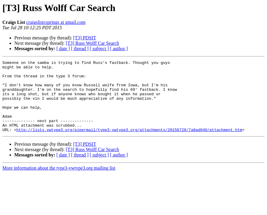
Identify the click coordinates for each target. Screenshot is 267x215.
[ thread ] (80, 48)
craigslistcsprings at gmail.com (56, 22)
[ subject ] (99, 48)
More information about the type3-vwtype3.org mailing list (58, 182)
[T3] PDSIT (84, 37)
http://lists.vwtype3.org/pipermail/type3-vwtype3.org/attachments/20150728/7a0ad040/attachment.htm (129, 144)
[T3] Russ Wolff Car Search (92, 43)
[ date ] (63, 48)
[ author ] (119, 48)
